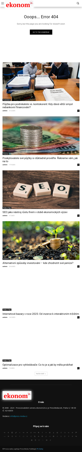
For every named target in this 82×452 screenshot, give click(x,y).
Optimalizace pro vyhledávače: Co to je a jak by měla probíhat (38, 364)
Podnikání (6, 100)
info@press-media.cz (18, 416)
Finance (5, 154)
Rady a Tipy (7, 208)
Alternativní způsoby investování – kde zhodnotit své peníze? (38, 263)
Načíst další (41, 374)
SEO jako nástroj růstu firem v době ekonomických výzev (35, 212)
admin (5, 111)
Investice (6, 259)
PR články (40, 449)
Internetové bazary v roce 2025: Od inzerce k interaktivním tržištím (41, 313)
